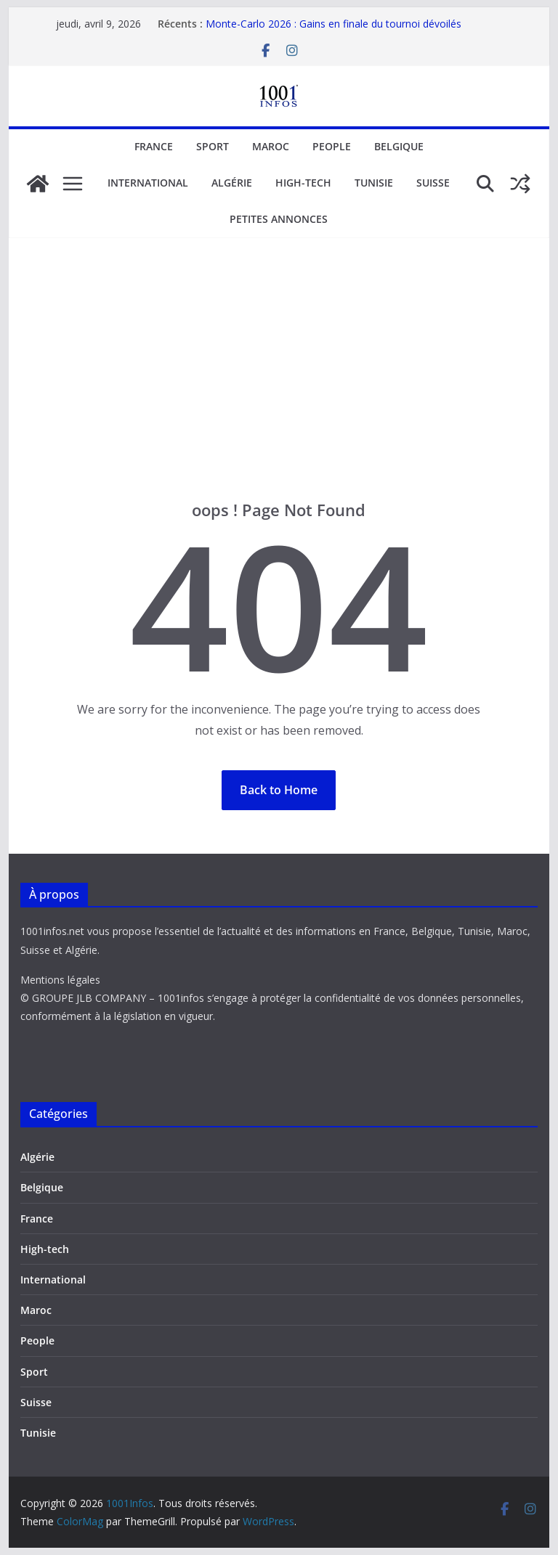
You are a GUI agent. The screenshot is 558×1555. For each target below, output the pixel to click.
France (153, 146)
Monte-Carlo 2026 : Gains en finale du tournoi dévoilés (333, 23)
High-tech (303, 182)
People (331, 146)
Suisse (433, 182)
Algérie (231, 182)
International (148, 182)
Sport (212, 146)
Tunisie (374, 182)
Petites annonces (279, 219)
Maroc (270, 146)
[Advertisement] (279, 390)
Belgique (399, 146)
